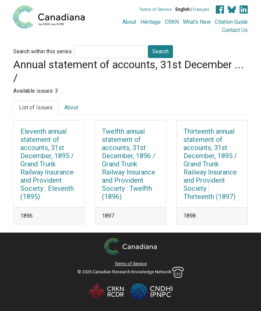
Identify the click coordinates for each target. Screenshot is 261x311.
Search (160, 51)
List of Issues (36, 107)
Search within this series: (43, 51)
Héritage (150, 22)
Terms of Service (155, 9)
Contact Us (235, 30)
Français (201, 9)
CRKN (172, 22)
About (129, 22)
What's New (197, 22)
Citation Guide (231, 22)
